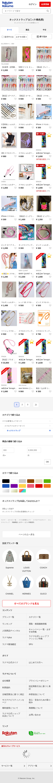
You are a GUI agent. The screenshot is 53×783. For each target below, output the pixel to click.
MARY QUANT (23, 270)
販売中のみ (8, 37)
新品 (27, 30)
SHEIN (3, 181)
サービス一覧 (6, 766)
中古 (44, 30)
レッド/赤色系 (42, 486)
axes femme (22, 385)
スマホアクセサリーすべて (28, 426)
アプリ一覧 (32, 766)
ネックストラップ (29, 431)
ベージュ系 (42, 481)
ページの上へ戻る (26, 534)
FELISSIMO (5, 64)
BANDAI (38, 150)
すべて (9, 30)
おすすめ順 (21, 37)
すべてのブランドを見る (26, 603)
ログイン (33, 4)
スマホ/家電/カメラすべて (26, 421)
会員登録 (45, 4)
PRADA (3, 356)
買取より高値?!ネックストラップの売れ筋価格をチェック (26, 510)
